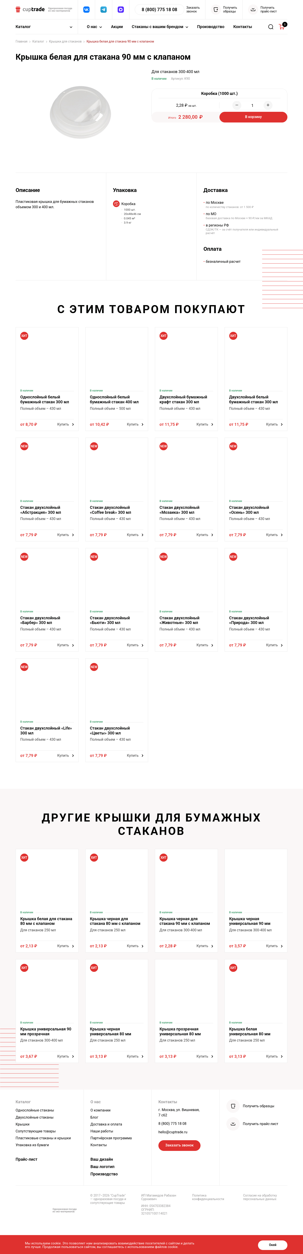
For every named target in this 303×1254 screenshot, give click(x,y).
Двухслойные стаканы (34, 1117)
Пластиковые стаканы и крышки (43, 1138)
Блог (94, 1117)
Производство (210, 26)
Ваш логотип (102, 1166)
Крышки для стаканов (67, 41)
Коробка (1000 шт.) (219, 93)
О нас (95, 1101)
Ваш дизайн (101, 1159)
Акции (117, 26)
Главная (23, 41)
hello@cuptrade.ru (172, 1132)
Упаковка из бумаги (32, 1145)
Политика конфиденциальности (208, 1197)
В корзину (253, 117)
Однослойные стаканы (35, 1110)
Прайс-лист (26, 1159)
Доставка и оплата (106, 1124)
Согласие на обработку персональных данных (260, 1197)
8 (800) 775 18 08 (172, 1123)
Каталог (39, 41)
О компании (100, 1110)
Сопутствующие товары (36, 1131)
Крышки (22, 1124)
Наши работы (101, 1131)
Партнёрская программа (111, 1138)
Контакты (242, 26)
